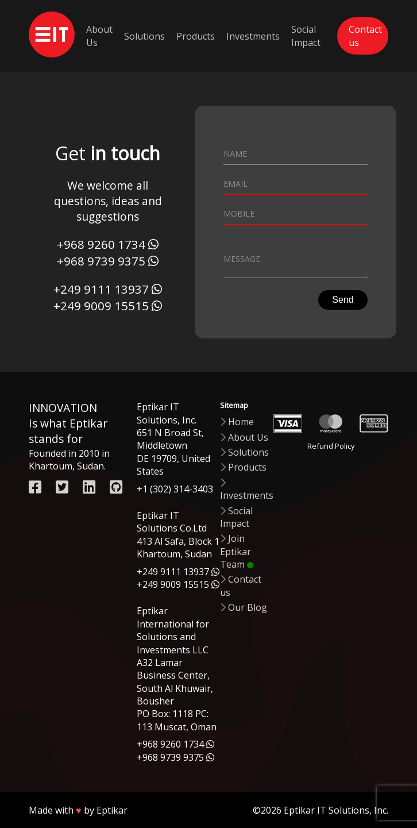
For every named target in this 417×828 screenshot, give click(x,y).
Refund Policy (330, 446)
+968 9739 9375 (101, 261)
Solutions (144, 36)
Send (342, 301)
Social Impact (306, 35)
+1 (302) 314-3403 (175, 489)
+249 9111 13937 (101, 289)
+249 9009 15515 (101, 306)
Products (195, 36)
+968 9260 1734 (101, 244)
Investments (253, 36)
